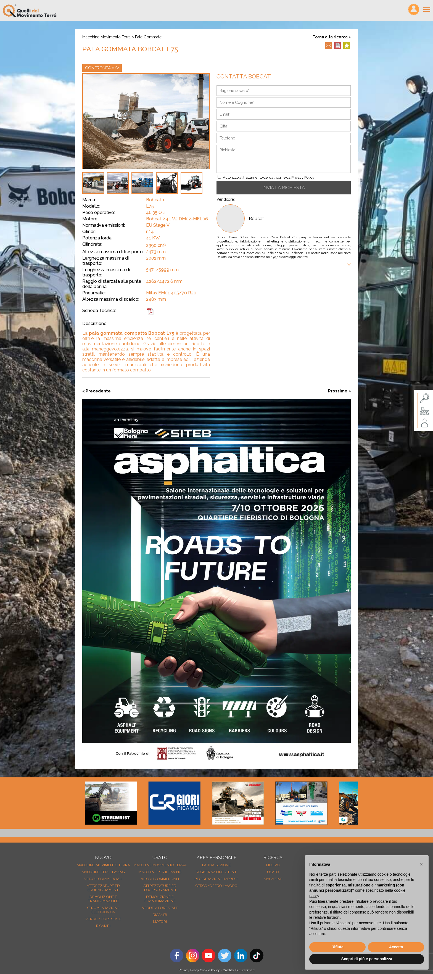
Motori (160, 922)
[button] (421, 864)
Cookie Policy (210, 970)
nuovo (273, 865)
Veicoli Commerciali (103, 879)
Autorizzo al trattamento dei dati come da (268, 177)
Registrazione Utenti (216, 872)
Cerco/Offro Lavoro (216, 886)
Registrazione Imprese (216, 879)
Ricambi (103, 926)
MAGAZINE (273, 879)
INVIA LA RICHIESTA (283, 187)
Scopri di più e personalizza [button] (366, 959)
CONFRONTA (102, 67)
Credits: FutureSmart (239, 970)
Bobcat (256, 218)
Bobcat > (155, 199)
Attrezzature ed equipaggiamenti (103, 888)
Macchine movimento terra (106, 37)
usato (273, 872)
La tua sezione (216, 865)
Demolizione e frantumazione (103, 899)
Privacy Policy (302, 177)
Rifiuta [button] (337, 947)
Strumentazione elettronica (103, 910)
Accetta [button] (396, 947)
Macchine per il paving (103, 872)
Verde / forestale (103, 919)
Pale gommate (148, 37)
